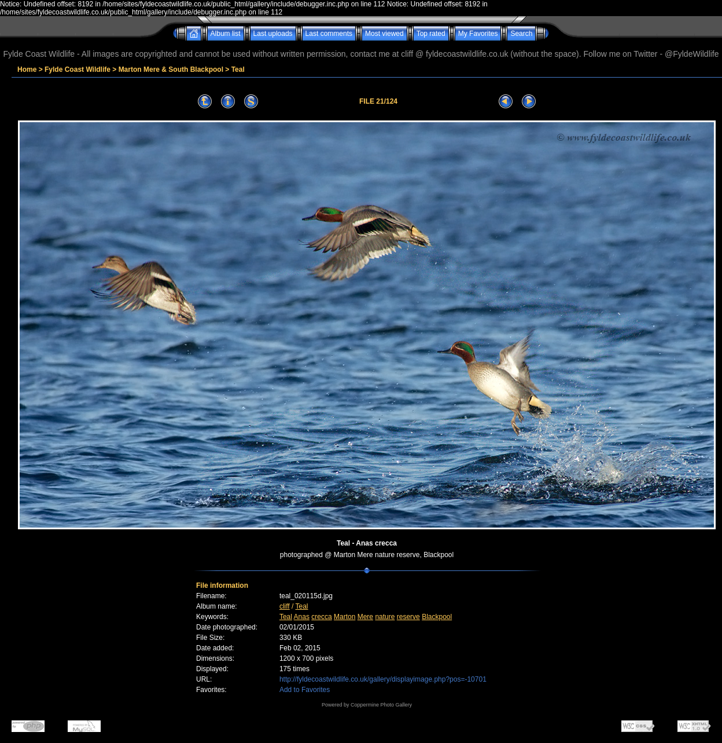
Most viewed (384, 34)
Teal (238, 69)
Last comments (328, 34)
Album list (226, 34)
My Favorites (478, 34)
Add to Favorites (304, 690)
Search (521, 34)
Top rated (431, 34)
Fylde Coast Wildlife (77, 69)
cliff (284, 606)
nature (385, 617)
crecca (321, 617)
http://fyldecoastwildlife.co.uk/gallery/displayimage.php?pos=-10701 (383, 679)
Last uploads (273, 34)
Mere (365, 617)
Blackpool (437, 617)
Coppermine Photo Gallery (381, 705)
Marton (344, 617)
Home (26, 69)
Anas (302, 617)
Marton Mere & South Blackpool (171, 69)
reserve (408, 617)
